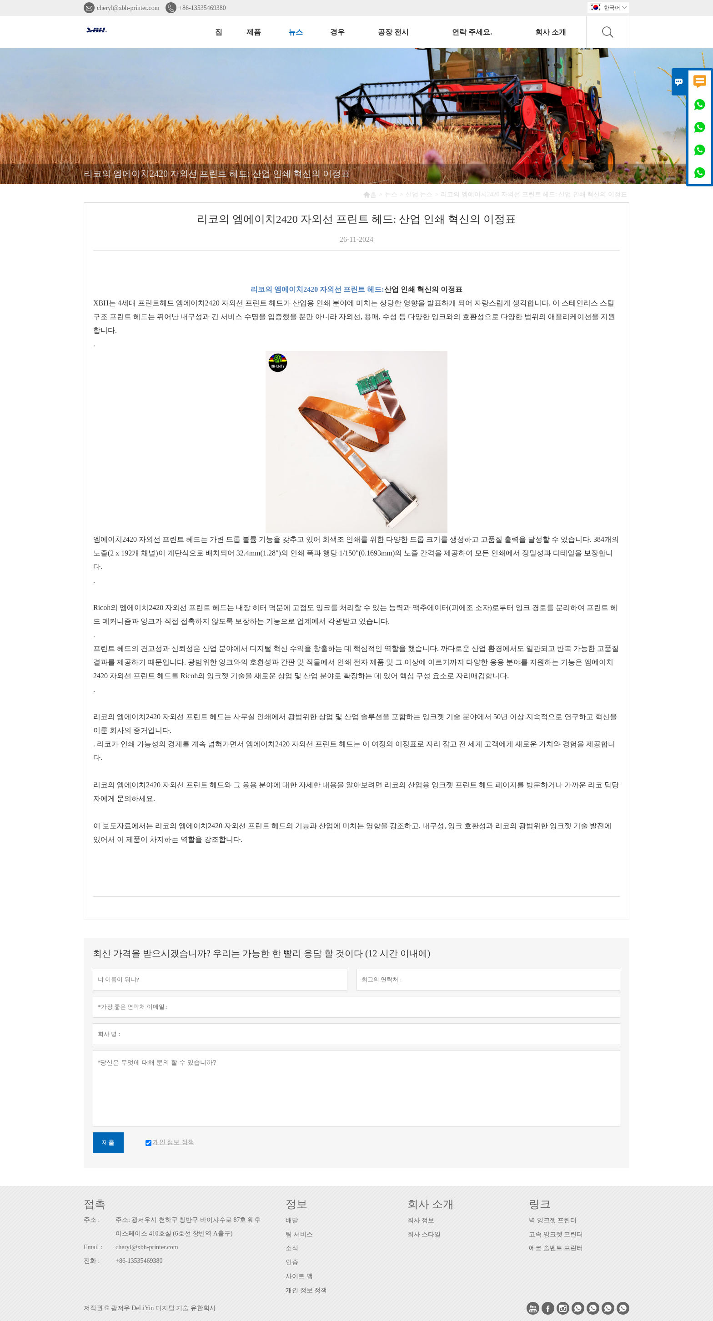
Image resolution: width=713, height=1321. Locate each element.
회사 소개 (550, 32)
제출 (108, 1142)
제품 (253, 32)
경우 (337, 32)
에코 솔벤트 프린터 (556, 1248)
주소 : (92, 1219)
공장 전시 (393, 32)
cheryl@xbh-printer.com (128, 8)
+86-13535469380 (202, 8)
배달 (292, 1220)
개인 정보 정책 (306, 1290)
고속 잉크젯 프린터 (556, 1234)
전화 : (92, 1260)
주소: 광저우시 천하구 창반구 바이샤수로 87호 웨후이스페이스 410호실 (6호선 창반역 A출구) (188, 1226)
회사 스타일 (424, 1234)
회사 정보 (421, 1220)
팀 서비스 (299, 1234)
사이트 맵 (299, 1276)
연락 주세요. (472, 32)
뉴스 (295, 32)
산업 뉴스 (419, 194)
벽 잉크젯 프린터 (553, 1220)
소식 (292, 1248)
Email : (93, 1247)
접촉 (94, 1204)
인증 (292, 1262)
